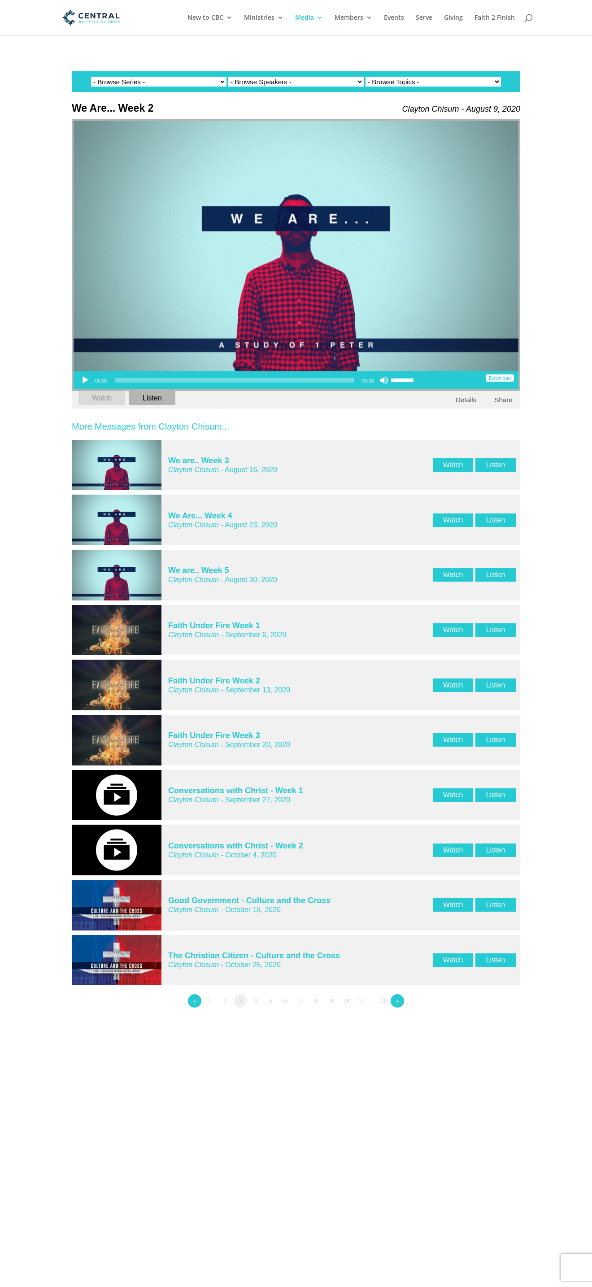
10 (347, 1000)
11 (362, 1000)
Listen (152, 398)
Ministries (259, 18)
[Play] (85, 380)
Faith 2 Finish (494, 18)
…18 (381, 1000)
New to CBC (205, 18)
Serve (424, 18)
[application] (247, 380)
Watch (102, 398)
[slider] (235, 380)
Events (394, 18)
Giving (453, 18)
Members (349, 18)
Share (503, 400)
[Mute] (383, 380)
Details (466, 400)
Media (304, 18)
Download (500, 378)
